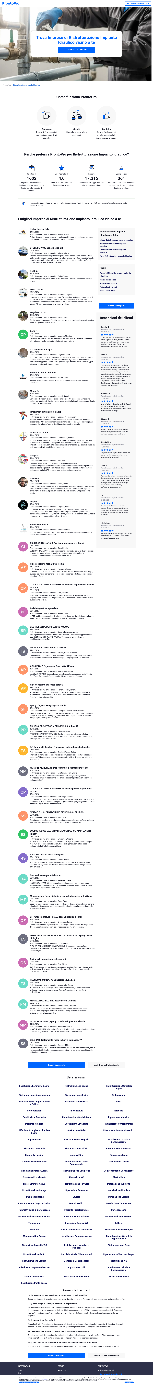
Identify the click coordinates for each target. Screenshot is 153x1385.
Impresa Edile (76, 1155)
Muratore (34, 1229)
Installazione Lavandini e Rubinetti (76, 1246)
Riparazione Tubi (76, 1267)
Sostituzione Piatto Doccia (34, 1283)
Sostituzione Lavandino (76, 1124)
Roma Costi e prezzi (108, 291)
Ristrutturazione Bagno (76, 1086)
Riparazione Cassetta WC (34, 1245)
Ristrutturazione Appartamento (34, 1095)
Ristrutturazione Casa (118, 1245)
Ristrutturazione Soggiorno (76, 1171)
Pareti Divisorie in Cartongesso (34, 1210)
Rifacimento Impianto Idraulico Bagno (34, 1131)
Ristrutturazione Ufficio (76, 1148)
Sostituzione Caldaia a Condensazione (119, 1268)
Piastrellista (119, 1177)
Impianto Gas (34, 1139)
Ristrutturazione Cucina (76, 1095)
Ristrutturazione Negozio (76, 1139)
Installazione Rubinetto (118, 1184)
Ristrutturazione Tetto (34, 1254)
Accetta (129, 1382)
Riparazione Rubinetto (76, 1190)
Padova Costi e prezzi (108, 287)
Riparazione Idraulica (118, 1117)
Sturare (76, 1197)
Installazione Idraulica (119, 1190)
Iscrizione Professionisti (138, 3)
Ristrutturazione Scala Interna (76, 1117)
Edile (118, 1101)
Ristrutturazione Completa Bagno (119, 1087)
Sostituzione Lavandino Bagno (34, 1086)
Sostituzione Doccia (34, 1276)
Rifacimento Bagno (34, 1197)
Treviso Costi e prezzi (108, 283)
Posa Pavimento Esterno (76, 1276)
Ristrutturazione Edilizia (76, 1101)
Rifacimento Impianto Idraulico (118, 1130)
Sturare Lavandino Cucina (34, 1161)
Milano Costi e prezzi (108, 280)
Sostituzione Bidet (76, 1130)
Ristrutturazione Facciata (118, 1148)
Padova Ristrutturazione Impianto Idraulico (113, 251)
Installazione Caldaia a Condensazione (118, 1140)
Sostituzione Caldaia (118, 1161)
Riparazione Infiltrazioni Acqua (118, 1254)
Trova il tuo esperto (116, 305)
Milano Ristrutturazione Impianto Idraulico (116, 240)
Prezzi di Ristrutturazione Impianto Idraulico (115, 274)
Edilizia (118, 1223)
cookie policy (43, 1379)
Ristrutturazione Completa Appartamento (119, 1237)
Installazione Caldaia (118, 1197)
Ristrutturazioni (34, 1110)
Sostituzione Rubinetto (34, 1117)
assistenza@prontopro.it (106, 1370)
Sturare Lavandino (34, 1155)
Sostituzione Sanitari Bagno (119, 1229)
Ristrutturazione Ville (34, 1148)
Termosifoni (34, 1223)
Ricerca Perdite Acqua (34, 1184)
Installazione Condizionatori (119, 1124)
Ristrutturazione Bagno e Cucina (34, 1203)
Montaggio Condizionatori (77, 1261)
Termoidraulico (76, 1203)
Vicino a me (62, 1370)
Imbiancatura (76, 1110)
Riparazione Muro (119, 1155)
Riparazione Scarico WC (76, 1223)
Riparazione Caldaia (119, 1276)
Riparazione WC (76, 1177)
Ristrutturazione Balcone (76, 1216)
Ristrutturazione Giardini (34, 1261)
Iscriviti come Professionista (106, 1065)
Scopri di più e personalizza (29, 1382)
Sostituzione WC (118, 1261)
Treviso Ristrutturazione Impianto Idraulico (113, 245)
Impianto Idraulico (34, 1124)
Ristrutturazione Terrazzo (76, 1184)
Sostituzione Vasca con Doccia (76, 1229)
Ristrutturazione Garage (34, 1190)
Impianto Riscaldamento (76, 1210)
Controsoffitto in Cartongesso (119, 1171)
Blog (19, 1373)
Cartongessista (118, 1210)
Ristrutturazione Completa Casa (34, 1216)
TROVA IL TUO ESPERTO (76, 50)
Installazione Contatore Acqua (76, 1236)
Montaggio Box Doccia (34, 1236)
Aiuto (20, 1370)
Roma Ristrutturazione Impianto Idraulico (116, 256)
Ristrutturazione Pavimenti (118, 1216)
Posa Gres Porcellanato (34, 1177)
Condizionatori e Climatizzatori (76, 1254)
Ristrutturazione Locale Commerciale (76, 1162)
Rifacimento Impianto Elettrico (34, 1267)
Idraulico (118, 1110)
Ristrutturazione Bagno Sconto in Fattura (34, 1102)
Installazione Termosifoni (118, 1203)
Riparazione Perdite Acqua (34, 1171)
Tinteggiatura (118, 1095)
